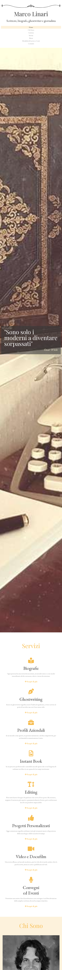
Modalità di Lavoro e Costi (31, 41)
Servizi (31, 35)
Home (31, 27)
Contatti (31, 44)
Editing (31, 792)
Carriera (31, 33)
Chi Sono (31, 30)
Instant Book (31, 761)
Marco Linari (31, 14)
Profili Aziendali (31, 730)
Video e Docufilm (31, 856)
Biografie (31, 668)
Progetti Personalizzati (31, 825)
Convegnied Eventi (31, 890)
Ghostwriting (31, 699)
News (31, 38)
